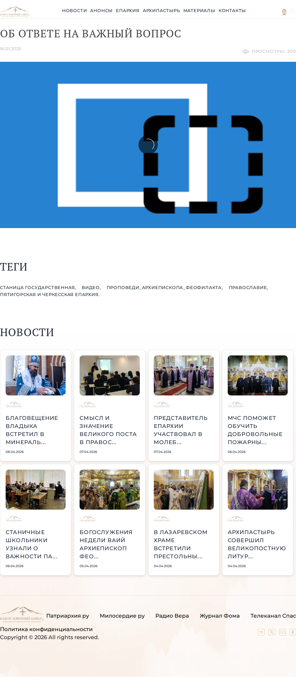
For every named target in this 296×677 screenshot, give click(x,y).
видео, (92, 287)
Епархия (128, 10)
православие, (248, 287)
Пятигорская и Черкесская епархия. (50, 294)
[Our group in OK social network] (293, 633)
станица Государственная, (38, 287)
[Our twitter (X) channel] (272, 633)
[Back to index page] (14, 15)
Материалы (199, 10)
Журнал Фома (220, 616)
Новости (74, 10)
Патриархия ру (67, 616)
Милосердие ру (122, 616)
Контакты (232, 10)
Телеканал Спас (273, 616)
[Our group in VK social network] (262, 633)
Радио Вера (172, 616)
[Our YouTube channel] (283, 633)
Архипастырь (161, 10)
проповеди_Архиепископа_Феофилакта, (165, 287)
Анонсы (101, 10)
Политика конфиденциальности (46, 629)
